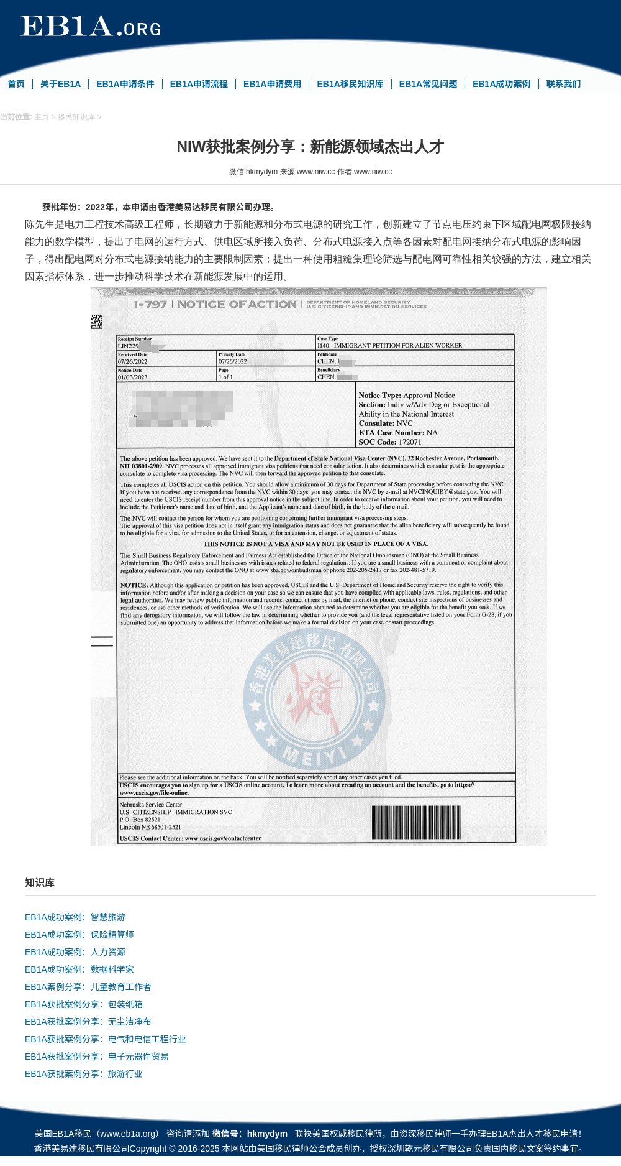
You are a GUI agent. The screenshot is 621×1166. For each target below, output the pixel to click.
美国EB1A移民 (62, 1134)
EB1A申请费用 (272, 84)
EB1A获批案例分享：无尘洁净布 (88, 1022)
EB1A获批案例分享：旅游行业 (84, 1074)
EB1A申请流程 (199, 84)
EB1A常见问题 (428, 84)
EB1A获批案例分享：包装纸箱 (84, 1004)
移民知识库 (76, 117)
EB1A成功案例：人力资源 (75, 952)
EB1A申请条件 (125, 84)
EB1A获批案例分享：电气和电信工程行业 (105, 1039)
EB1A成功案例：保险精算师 (79, 935)
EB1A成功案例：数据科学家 (79, 969)
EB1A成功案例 (501, 84)
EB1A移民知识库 (350, 84)
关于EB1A (60, 84)
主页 (41, 117)
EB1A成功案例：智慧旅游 (75, 917)
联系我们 (563, 84)
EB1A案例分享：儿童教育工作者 (88, 987)
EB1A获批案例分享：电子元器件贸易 (97, 1057)
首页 (16, 84)
